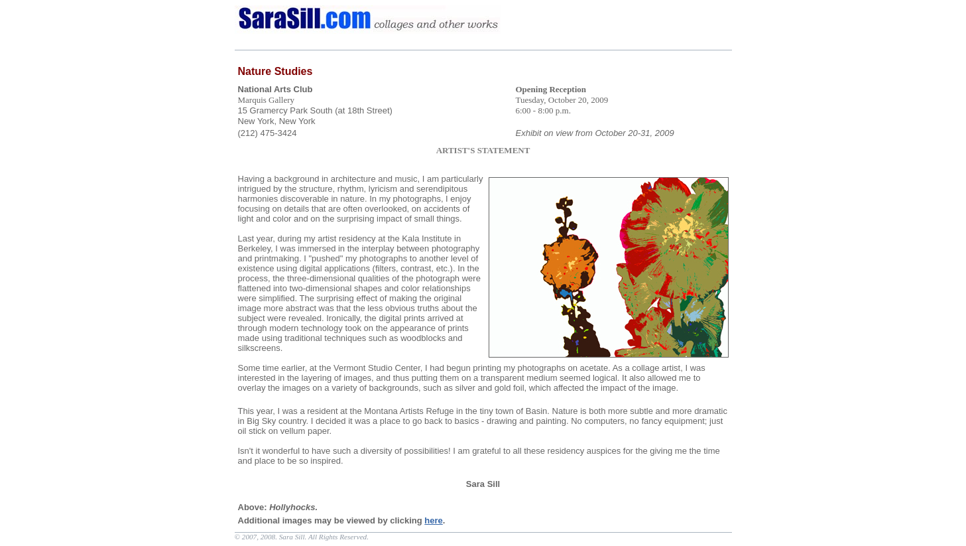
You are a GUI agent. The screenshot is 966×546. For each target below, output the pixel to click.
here (433, 520)
